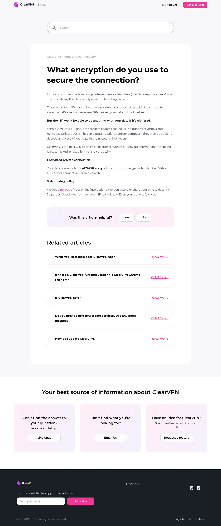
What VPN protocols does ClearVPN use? (85, 257)
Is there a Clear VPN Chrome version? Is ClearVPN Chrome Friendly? (97, 277)
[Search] (110, 27)
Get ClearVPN (195, 4)
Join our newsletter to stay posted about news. (45, 493)
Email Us (110, 437)
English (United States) (189, 519)
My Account (169, 4)
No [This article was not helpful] (144, 217)
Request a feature (177, 437)
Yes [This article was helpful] (127, 217)
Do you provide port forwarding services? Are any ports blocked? (95, 318)
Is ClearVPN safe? (68, 297)
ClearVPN (54, 56)
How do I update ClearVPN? (75, 338)
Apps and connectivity (80, 56)
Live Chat (44, 437)
